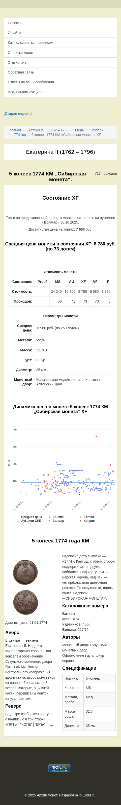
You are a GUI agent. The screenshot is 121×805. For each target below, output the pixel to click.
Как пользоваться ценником (30, 43)
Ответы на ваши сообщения (31, 82)
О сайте (14, 33)
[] (18, 114)
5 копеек (96, 130)
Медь (79, 130)
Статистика (17, 62)
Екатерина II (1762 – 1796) (48, 130)
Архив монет (47, 795)
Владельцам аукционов (27, 92)
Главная (14, 130)
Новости (14, 23)
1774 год (19, 135)
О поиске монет (21, 53)
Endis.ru (88, 795)
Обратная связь (21, 72)
